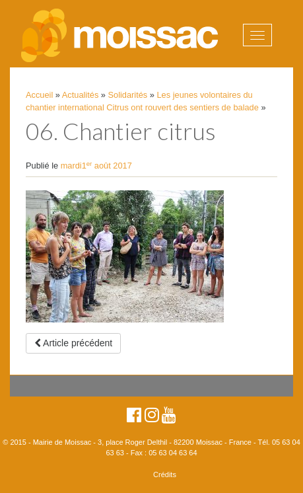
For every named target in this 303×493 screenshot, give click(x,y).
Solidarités (128, 95)
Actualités (80, 95)
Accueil (39, 95)
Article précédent (73, 343)
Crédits (164, 474)
